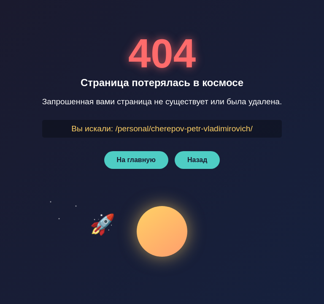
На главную (136, 159)
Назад (197, 159)
